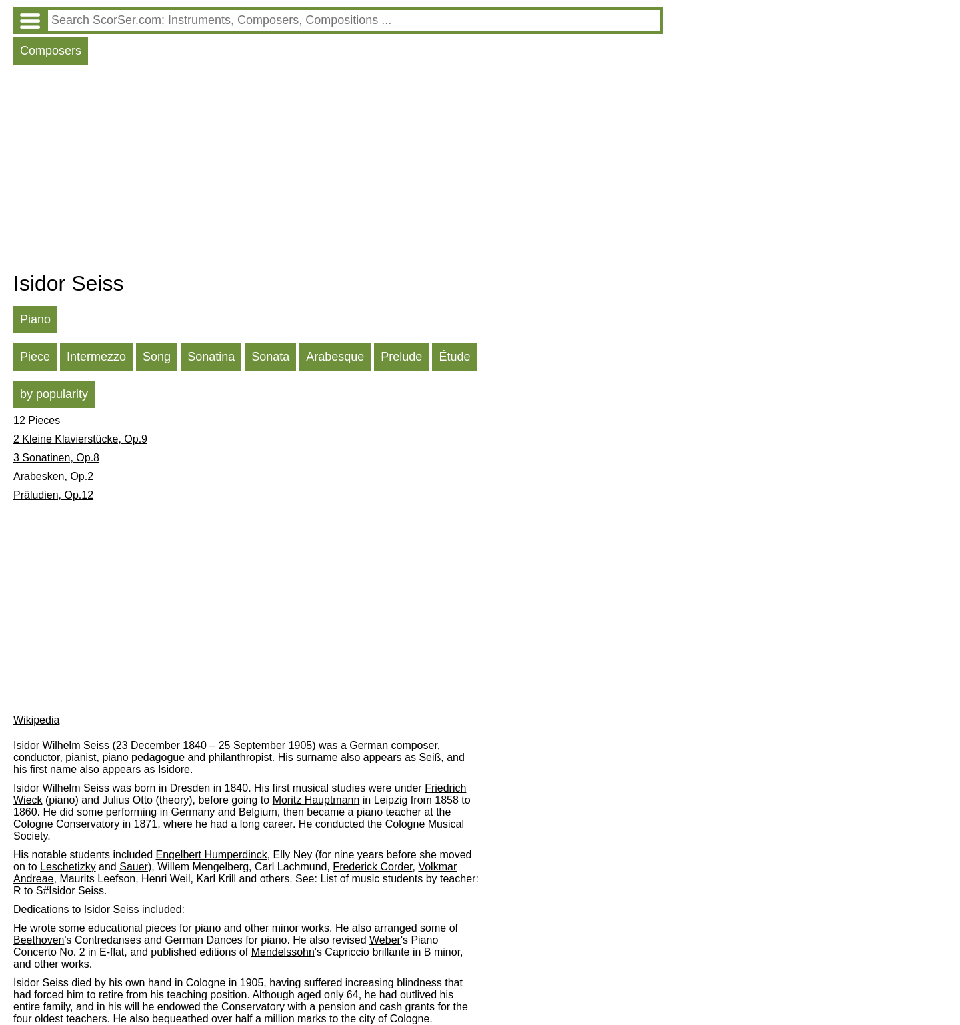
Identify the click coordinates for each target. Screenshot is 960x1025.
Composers (50, 50)
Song (157, 356)
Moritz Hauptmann (316, 800)
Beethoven (39, 940)
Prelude (401, 356)
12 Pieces (36, 420)
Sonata (270, 356)
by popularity (54, 394)
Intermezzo (96, 356)
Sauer (133, 866)
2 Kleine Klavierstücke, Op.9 (80, 439)
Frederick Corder (372, 866)
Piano (35, 319)
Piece (35, 356)
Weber (385, 940)
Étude (454, 356)
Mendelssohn (283, 952)
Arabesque (335, 356)
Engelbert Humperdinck (211, 854)
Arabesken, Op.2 (53, 476)
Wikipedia (36, 720)
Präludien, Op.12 (53, 495)
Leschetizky (68, 866)
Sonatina (211, 356)
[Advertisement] (338, 171)
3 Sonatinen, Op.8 (56, 457)
